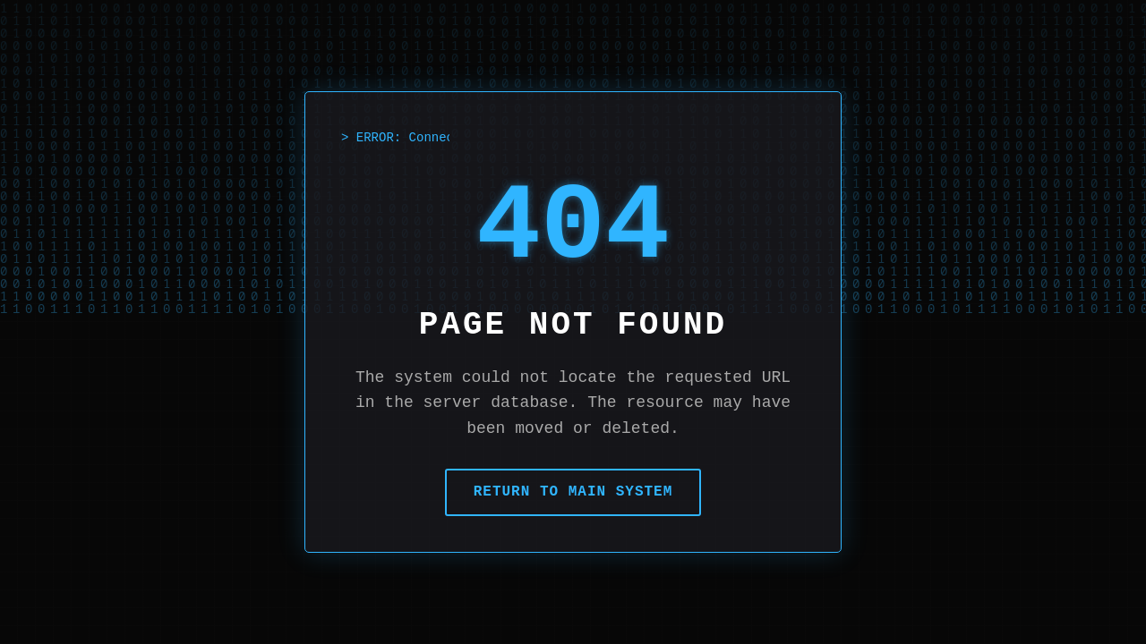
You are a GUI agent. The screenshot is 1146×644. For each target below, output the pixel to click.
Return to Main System (573, 492)
